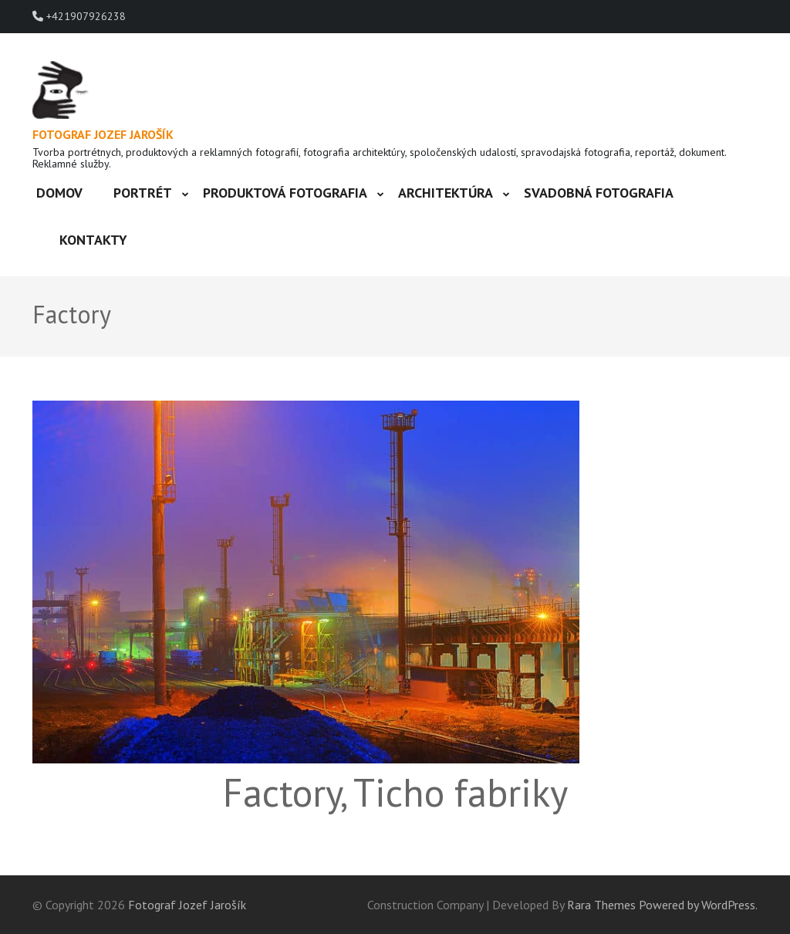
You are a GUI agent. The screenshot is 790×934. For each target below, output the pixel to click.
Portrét (142, 192)
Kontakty (93, 240)
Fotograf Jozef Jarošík (103, 134)
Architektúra (445, 192)
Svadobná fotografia (599, 192)
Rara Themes (601, 904)
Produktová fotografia (285, 192)
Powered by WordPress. (698, 904)
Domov (59, 192)
